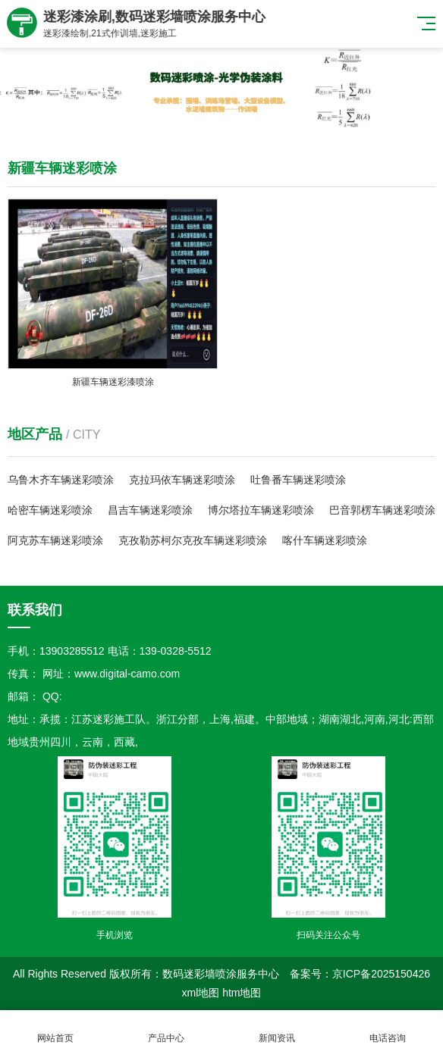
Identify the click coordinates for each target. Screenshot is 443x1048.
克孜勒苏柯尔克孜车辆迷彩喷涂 (192, 540)
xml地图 (200, 993)
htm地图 (241, 993)
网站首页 (55, 1029)
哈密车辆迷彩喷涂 (50, 510)
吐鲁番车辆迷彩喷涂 (298, 480)
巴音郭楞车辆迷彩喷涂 (382, 510)
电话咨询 (387, 1029)
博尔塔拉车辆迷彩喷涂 (261, 510)
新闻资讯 (277, 1029)
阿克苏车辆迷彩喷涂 (55, 540)
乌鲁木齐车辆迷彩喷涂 (61, 480)
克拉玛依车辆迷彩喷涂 (182, 480)
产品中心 (166, 1029)
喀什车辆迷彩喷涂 (324, 540)
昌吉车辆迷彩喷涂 (150, 510)
